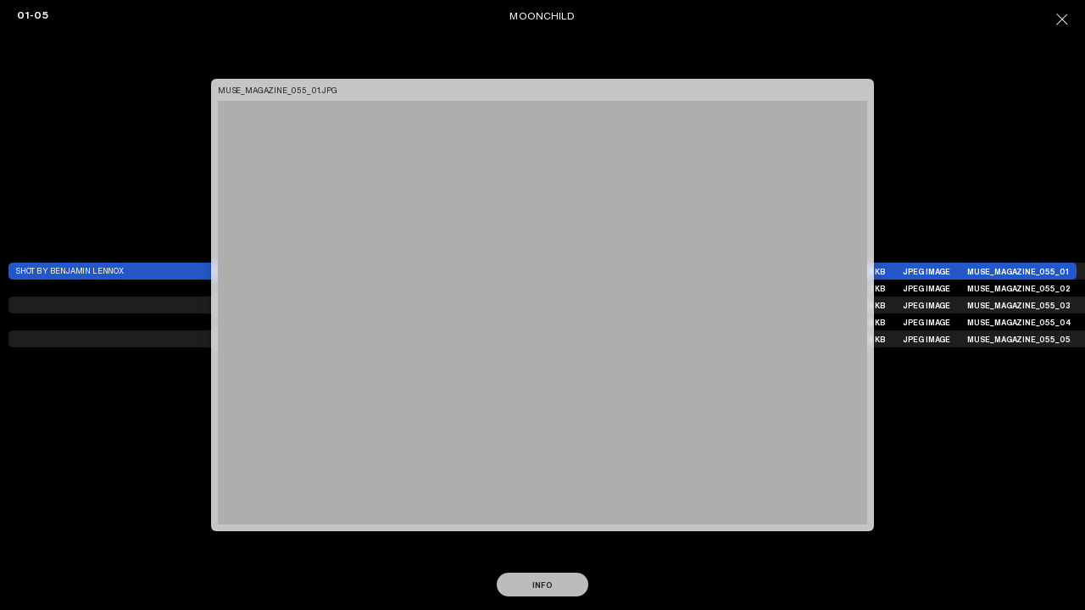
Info (542, 585)
